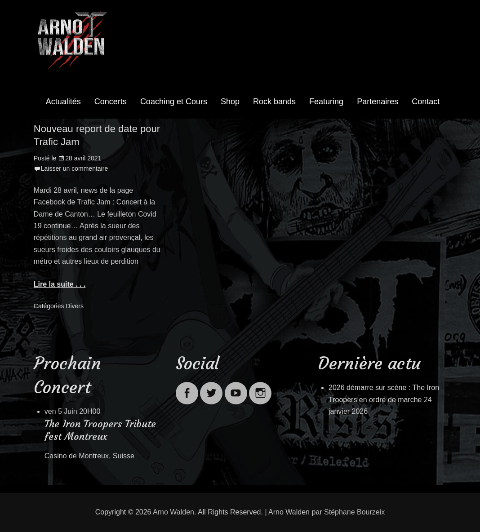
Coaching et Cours (173, 101)
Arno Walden (173, 512)
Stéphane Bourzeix (354, 512)
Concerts (110, 101)
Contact (426, 101)
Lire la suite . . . (60, 284)
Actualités (63, 101)
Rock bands (274, 101)
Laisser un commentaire (74, 168)
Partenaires (377, 101)
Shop (230, 101)
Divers (75, 306)
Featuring (326, 101)
